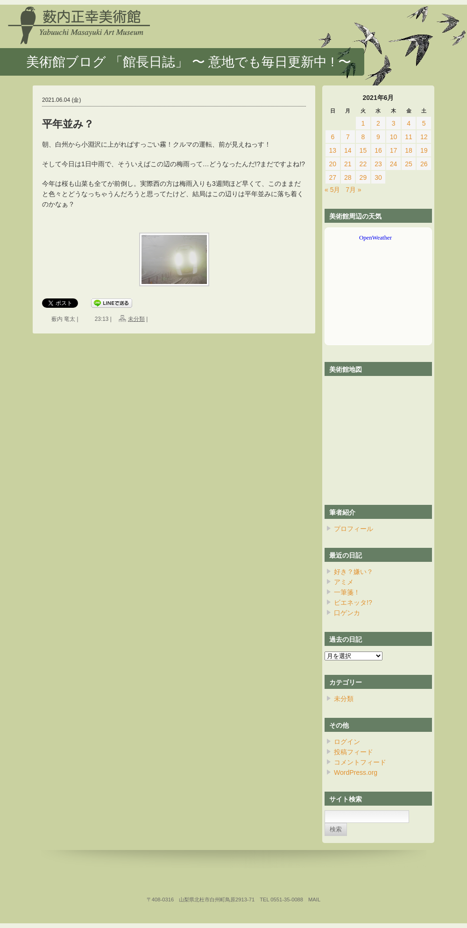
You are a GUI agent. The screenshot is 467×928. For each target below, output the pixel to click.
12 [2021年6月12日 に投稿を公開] (424, 137)
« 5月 (332, 189)
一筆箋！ (347, 592)
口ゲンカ (347, 612)
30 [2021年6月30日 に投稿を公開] (378, 177)
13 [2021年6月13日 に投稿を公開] (332, 150)
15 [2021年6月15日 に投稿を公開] (363, 150)
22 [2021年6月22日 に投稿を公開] (363, 164)
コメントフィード (360, 762)
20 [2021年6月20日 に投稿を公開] (332, 164)
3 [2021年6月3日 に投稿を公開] (394, 123)
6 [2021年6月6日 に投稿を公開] (332, 137)
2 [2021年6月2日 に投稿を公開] (378, 123)
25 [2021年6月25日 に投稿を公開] (408, 164)
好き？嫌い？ (353, 571)
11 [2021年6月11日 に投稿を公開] (408, 137)
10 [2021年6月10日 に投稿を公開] (393, 137)
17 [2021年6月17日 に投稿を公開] (393, 150)
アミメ (344, 582)
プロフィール (353, 528)
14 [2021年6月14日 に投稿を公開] (348, 150)
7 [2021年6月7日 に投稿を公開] (348, 137)
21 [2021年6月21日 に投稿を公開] (348, 164)
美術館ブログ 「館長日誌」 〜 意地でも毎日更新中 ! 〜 (188, 62)
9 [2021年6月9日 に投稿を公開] (378, 137)
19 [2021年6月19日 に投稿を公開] (424, 150)
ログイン (347, 741)
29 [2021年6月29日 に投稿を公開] (363, 177)
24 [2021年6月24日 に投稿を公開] (393, 164)
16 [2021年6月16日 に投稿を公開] (378, 150)
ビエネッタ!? (353, 602)
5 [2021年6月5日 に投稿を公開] (424, 123)
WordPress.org (355, 772)
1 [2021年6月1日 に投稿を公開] (363, 123)
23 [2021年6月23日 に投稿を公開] (378, 164)
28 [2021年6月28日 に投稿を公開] (348, 177)
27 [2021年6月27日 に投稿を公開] (332, 177)
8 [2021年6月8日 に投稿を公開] (363, 137)
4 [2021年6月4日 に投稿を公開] (408, 123)
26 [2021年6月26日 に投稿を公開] (424, 164)
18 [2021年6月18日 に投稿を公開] (408, 150)
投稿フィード (353, 752)
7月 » (353, 189)
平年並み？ (68, 124)
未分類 (136, 319)
